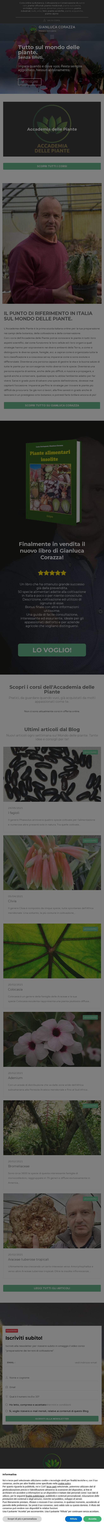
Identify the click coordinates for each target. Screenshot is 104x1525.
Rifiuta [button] (73, 1519)
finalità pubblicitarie (35, 1496)
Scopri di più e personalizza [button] (22, 1519)
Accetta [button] (92, 1519)
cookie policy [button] (64, 1483)
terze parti (51, 1486)
